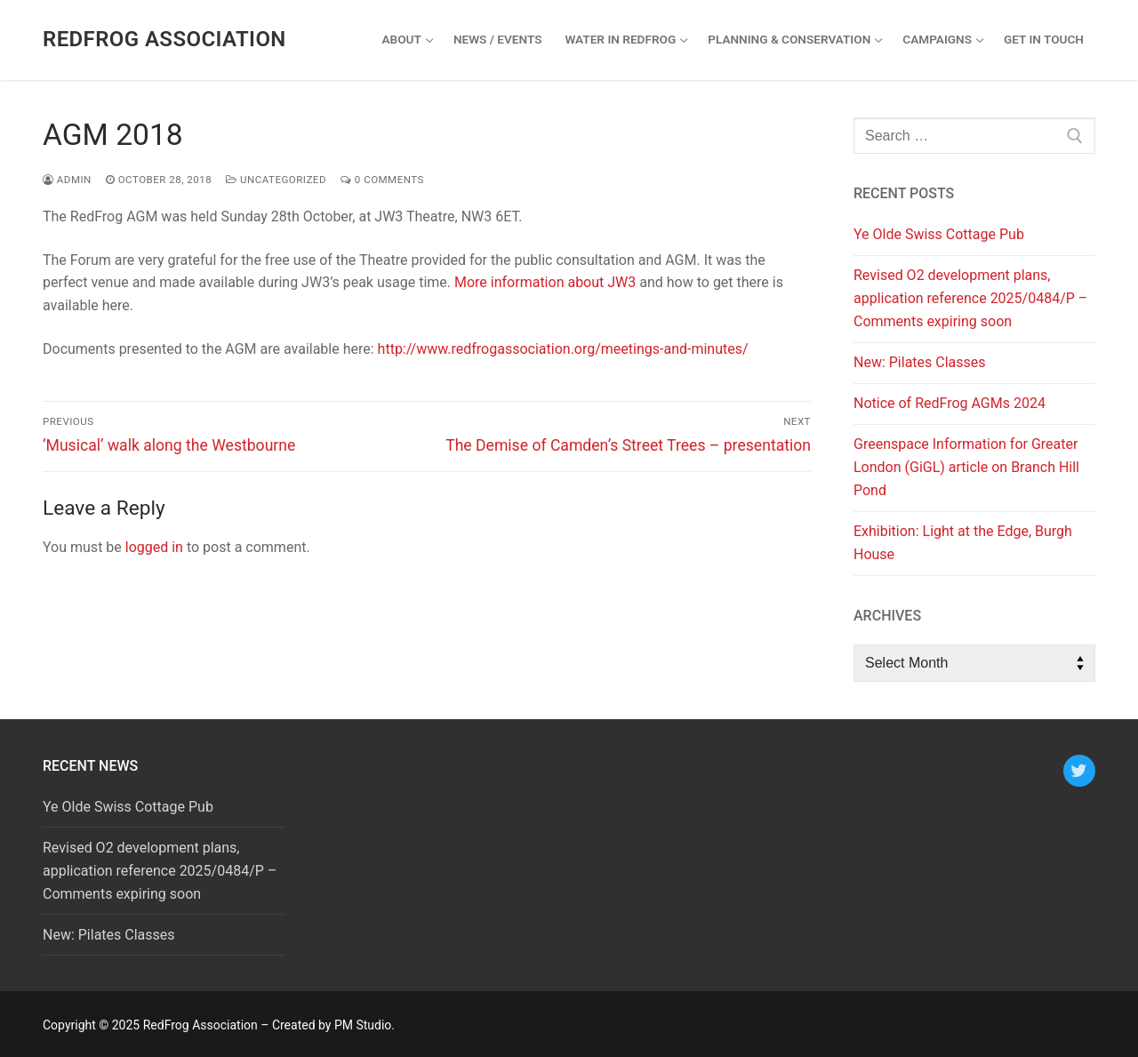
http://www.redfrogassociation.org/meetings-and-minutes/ (563, 348)
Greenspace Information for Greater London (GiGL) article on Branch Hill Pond (966, 467)
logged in (154, 547)
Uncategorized (276, 179)
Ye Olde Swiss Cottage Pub (939, 234)
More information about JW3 (545, 282)
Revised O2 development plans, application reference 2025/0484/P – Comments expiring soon (970, 298)
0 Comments (382, 179)
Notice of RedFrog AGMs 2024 (950, 403)
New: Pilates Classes (920, 362)
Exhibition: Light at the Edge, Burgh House (963, 543)
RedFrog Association (164, 39)
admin (67, 179)
